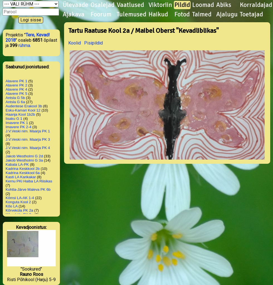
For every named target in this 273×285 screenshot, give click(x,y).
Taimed (201, 14)
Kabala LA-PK (17, 164)
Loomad (203, 5)
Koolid (74, 43)
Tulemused (131, 14)
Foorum (101, 14)
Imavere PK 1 (17, 123)
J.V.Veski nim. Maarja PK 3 (28, 139)
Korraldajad (256, 5)
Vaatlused (130, 5)
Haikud (158, 14)
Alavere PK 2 (16, 85)
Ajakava (73, 14)
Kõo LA (12, 206)
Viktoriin (160, 5)
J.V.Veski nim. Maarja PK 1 (28, 131)
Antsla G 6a (15, 102)
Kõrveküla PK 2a (19, 210)
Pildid (182, 5)
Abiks (223, 5)
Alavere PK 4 (16, 89)
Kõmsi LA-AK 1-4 (20, 198)
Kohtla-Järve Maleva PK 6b (28, 189)
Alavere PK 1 (16, 81)
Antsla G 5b (15, 98)
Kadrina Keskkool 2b (23, 169)
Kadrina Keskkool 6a (23, 173)
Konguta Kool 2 (18, 202)
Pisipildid (93, 43)
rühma (24, 45)
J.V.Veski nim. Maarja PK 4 (28, 148)
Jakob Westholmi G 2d (24, 156)
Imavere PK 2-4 (18, 127)
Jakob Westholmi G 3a (24, 160)
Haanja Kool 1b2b (20, 114)
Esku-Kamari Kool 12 (23, 110)
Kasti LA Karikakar (21, 177)
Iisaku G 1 (14, 119)
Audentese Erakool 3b (24, 106)
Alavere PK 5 (16, 93)
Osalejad (102, 5)
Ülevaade (75, 5)
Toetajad (251, 14)
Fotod (182, 14)
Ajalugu (227, 14)
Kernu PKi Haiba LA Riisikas (29, 181)
